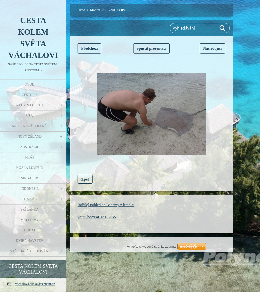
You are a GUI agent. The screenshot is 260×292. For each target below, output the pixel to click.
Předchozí (89, 48)
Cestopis (29, 95)
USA (29, 116)
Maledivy (30, 220)
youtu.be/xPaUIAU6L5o (97, 217)
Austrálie (29, 147)
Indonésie (30, 188)
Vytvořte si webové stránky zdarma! (152, 246)
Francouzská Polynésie (30, 126)
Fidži (29, 157)
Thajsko (29, 199)
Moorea (95, 10)
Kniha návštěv (29, 241)
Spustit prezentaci (151, 48)
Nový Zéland (29, 136)
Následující (212, 48)
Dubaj (29, 230)
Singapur (29, 178)
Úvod (29, 84)
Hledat (223, 28)
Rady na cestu (29, 105)
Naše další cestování (29, 251)
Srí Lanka (30, 209)
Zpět (85, 179)
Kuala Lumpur (29, 168)
